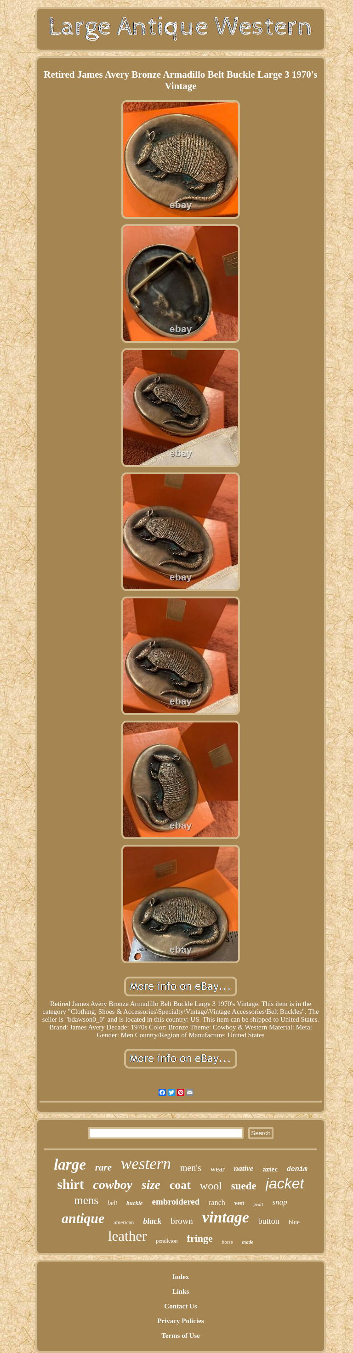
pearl (258, 1204)
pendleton (166, 1241)
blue (294, 1222)
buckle (134, 1203)
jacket (285, 1183)
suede (243, 1186)
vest (239, 1203)
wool (211, 1186)
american (124, 1222)
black (152, 1221)
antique (83, 1218)
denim (297, 1169)
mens (86, 1200)
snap (280, 1202)
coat (180, 1185)
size (151, 1185)
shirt (70, 1184)
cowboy (113, 1184)
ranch (217, 1202)
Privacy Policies (180, 1321)
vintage (225, 1217)
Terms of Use (180, 1335)
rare (103, 1167)
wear (218, 1169)
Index (180, 1276)
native (244, 1168)
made (247, 1242)
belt (112, 1203)
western (146, 1164)
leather (127, 1236)
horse (227, 1242)
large (70, 1164)
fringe (200, 1238)
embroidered (175, 1201)
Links (180, 1291)
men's (190, 1168)
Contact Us (180, 1306)
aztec (269, 1169)
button (268, 1221)
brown (182, 1221)
